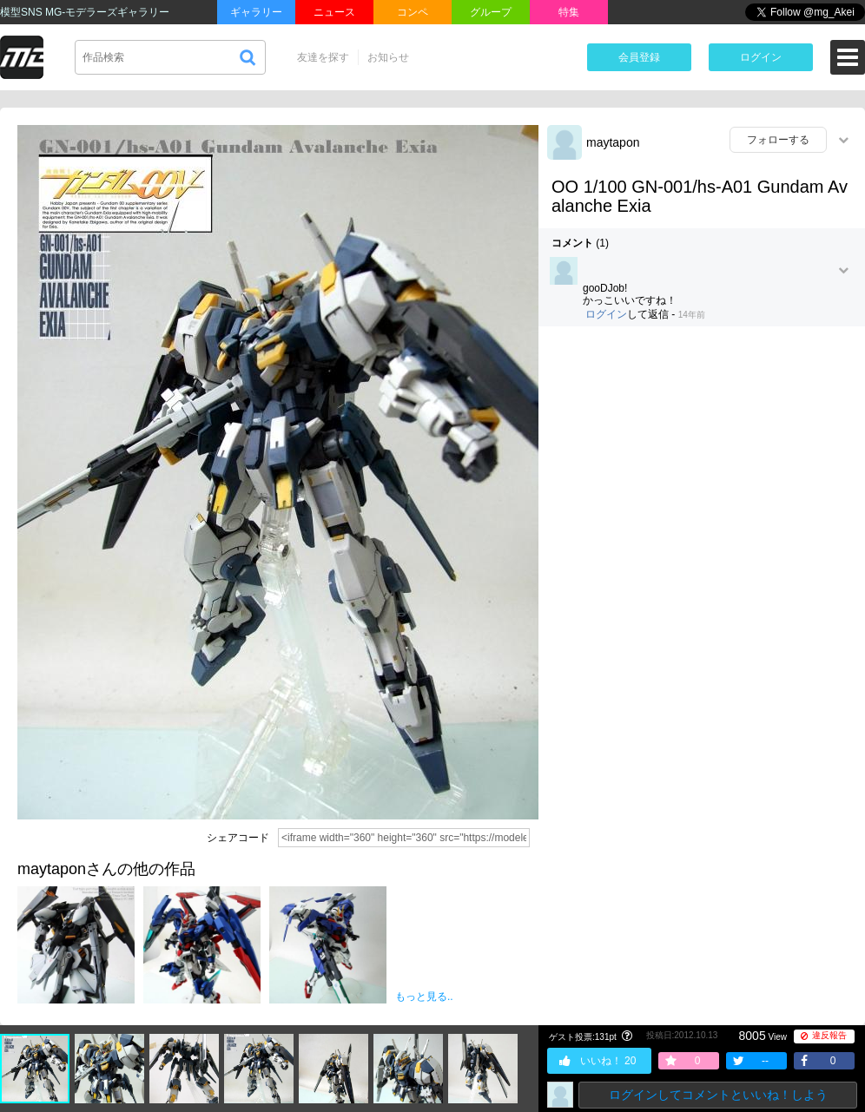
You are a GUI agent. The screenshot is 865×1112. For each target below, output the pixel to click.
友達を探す (323, 57)
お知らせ (388, 57)
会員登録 (639, 57)
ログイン (761, 57)
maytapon (612, 142)
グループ (491, 12)
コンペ (412, 12)
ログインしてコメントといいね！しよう (718, 1095)
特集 (568, 12)
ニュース (334, 12)
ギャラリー (256, 12)
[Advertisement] (701, 465)
